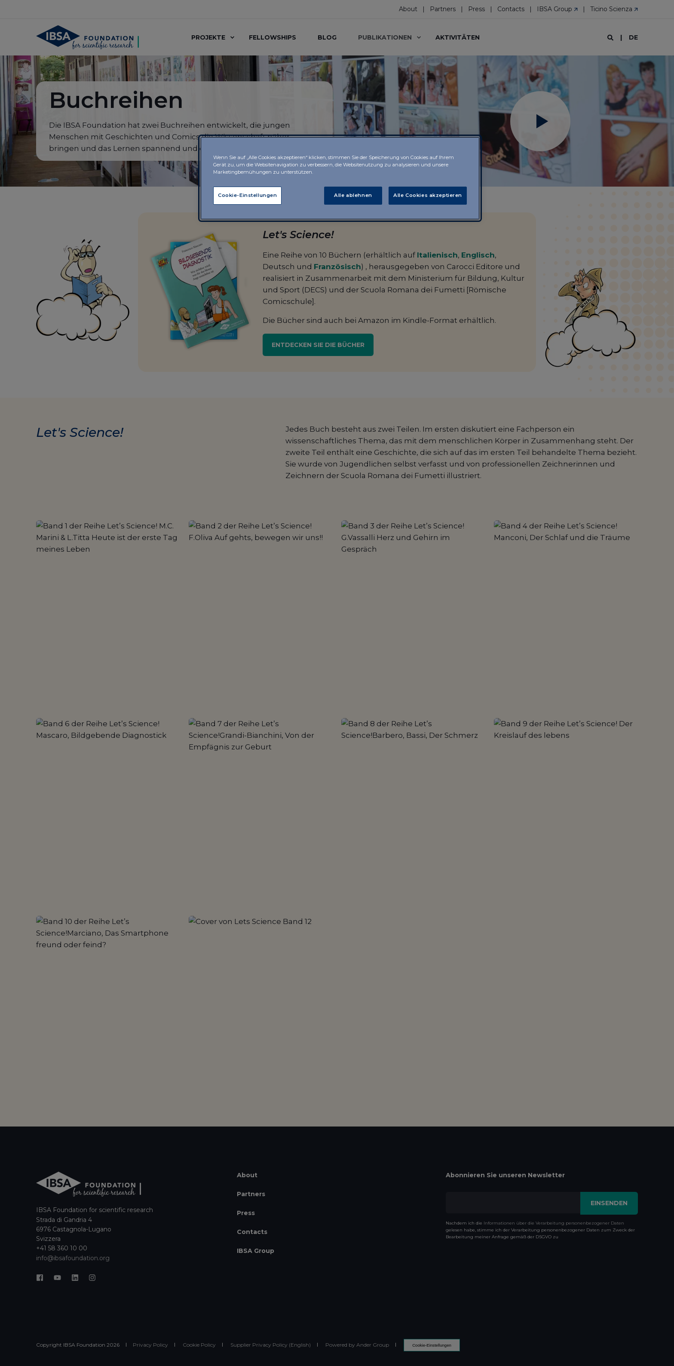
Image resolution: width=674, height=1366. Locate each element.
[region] (340, 178)
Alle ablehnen (353, 195)
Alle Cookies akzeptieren (427, 195)
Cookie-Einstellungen (247, 195)
